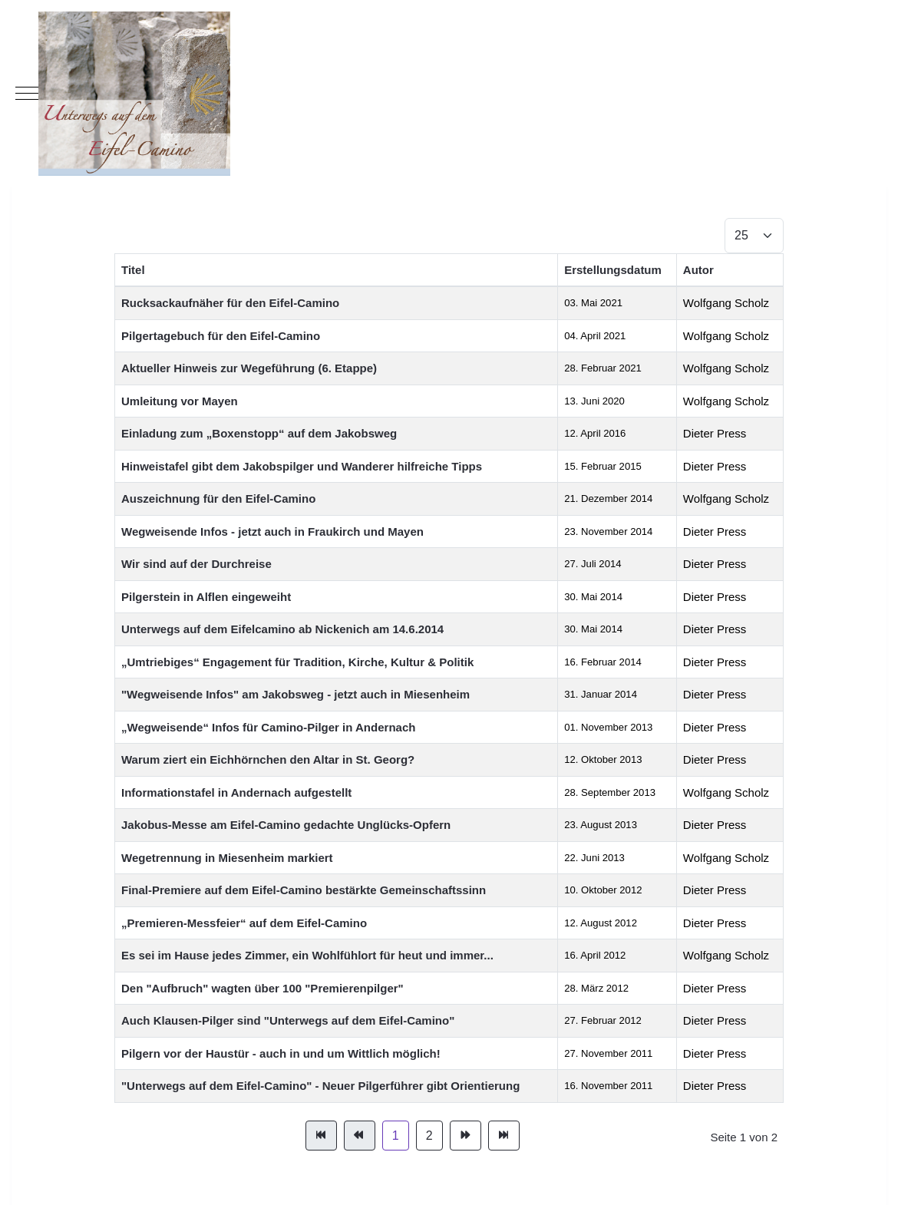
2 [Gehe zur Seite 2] (429, 1135)
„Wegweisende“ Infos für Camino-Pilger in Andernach (268, 727)
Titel (133, 269)
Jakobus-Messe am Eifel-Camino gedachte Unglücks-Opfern (286, 824)
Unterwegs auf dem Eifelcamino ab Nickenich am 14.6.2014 (282, 629)
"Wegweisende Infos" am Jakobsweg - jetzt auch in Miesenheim (295, 694)
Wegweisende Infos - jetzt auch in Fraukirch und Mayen (272, 531)
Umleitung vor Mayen (179, 401)
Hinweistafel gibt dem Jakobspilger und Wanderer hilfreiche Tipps (301, 466)
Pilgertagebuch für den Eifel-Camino (220, 335)
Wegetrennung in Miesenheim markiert (227, 857)
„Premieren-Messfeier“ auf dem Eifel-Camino (244, 922)
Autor (698, 269)
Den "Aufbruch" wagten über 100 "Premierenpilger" (262, 988)
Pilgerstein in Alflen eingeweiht (206, 596)
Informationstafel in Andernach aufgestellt (236, 792)
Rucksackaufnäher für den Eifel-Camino (230, 302)
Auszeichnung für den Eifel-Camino (218, 498)
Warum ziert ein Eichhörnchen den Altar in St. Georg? (267, 759)
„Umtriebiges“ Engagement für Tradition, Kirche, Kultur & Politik (297, 662)
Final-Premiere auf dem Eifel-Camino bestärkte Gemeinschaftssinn (303, 889)
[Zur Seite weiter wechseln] (465, 1136)
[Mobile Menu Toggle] (26, 93)
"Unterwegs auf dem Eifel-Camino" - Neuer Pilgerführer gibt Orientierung (320, 1085)
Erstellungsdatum (613, 269)
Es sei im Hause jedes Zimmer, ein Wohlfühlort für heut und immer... (307, 955)
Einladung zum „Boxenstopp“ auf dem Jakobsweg (259, 433)
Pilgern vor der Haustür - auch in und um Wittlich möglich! (281, 1053)
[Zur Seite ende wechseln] (504, 1136)
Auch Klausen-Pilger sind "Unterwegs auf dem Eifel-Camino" (287, 1020)
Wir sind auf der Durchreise (196, 563)
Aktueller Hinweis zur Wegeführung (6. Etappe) (249, 368)
